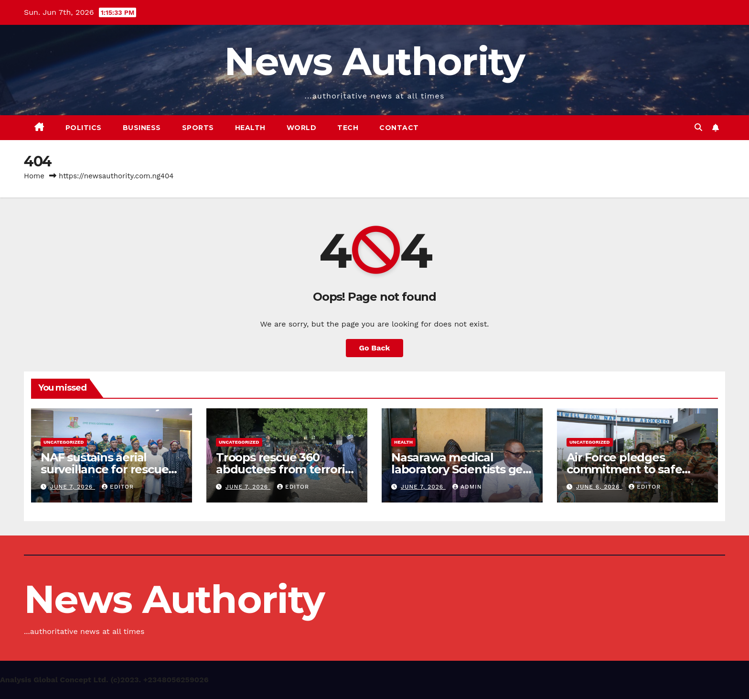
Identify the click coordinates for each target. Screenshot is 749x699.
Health (250, 127)
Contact (399, 127)
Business (142, 127)
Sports (198, 127)
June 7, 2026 (72, 486)
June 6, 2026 (599, 486)
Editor (118, 486)
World (302, 127)
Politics (83, 127)
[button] (698, 127)
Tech (347, 127)
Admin (467, 486)
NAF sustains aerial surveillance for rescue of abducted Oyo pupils (106, 469)
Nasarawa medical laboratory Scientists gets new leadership (462, 469)
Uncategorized (63, 442)
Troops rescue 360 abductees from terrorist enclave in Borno (285, 469)
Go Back (374, 347)
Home (34, 176)
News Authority (374, 61)
